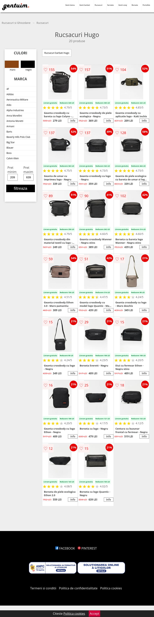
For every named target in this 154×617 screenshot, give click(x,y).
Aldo (8, 105)
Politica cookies (111, 588)
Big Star (10, 142)
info (72, 120)
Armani (10, 126)
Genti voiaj (123, 5)
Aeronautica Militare (17, 99)
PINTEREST (87, 548)
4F (7, 89)
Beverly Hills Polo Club (18, 137)
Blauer (9, 147)
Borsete (135, 5)
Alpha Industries (15, 110)
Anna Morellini (14, 115)
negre (28, 65)
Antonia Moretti (14, 121)
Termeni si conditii (43, 588)
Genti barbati (84, 5)
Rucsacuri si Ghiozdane (16, 23)
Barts (9, 131)
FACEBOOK (65, 548)
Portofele (146, 5)
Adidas (10, 94)
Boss (8, 153)
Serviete (110, 5)
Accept (94, 613)
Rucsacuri (98, 5)
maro (12, 65)
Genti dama (70, 5)
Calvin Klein (12, 158)
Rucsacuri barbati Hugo (56, 53)
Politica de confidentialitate (78, 588)
